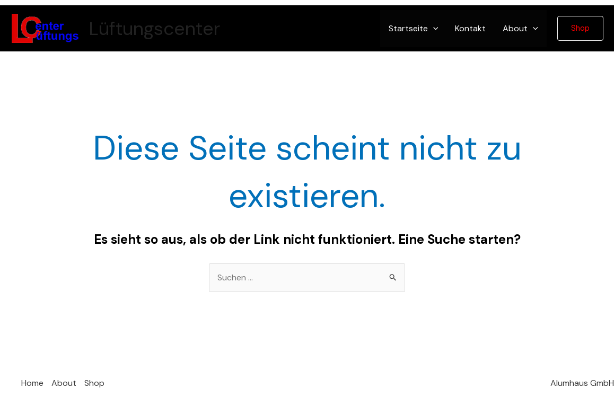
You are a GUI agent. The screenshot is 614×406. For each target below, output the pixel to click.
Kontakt (470, 28)
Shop (94, 383)
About (520, 28)
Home (32, 383)
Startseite (413, 28)
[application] (433, 28)
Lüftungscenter (154, 28)
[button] (580, 28)
